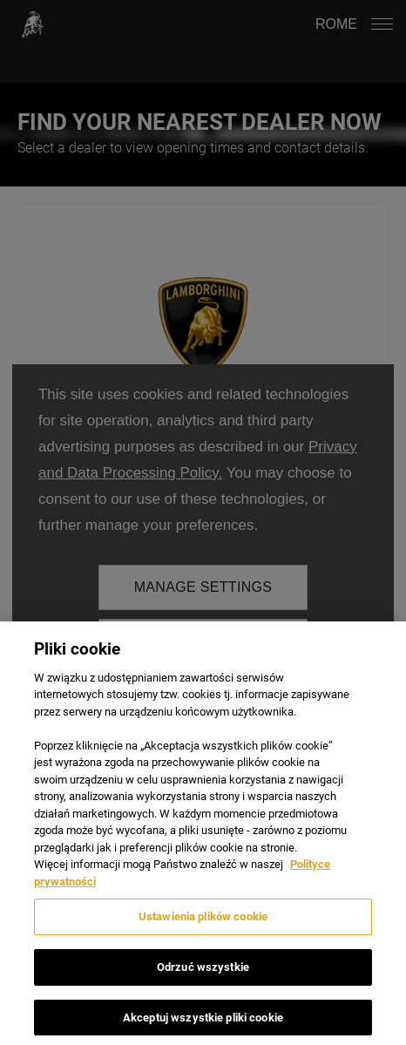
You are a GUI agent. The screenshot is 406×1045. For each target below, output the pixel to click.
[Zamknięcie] (378, 666)
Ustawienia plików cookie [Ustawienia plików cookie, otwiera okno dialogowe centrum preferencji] (203, 933)
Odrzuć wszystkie (203, 983)
